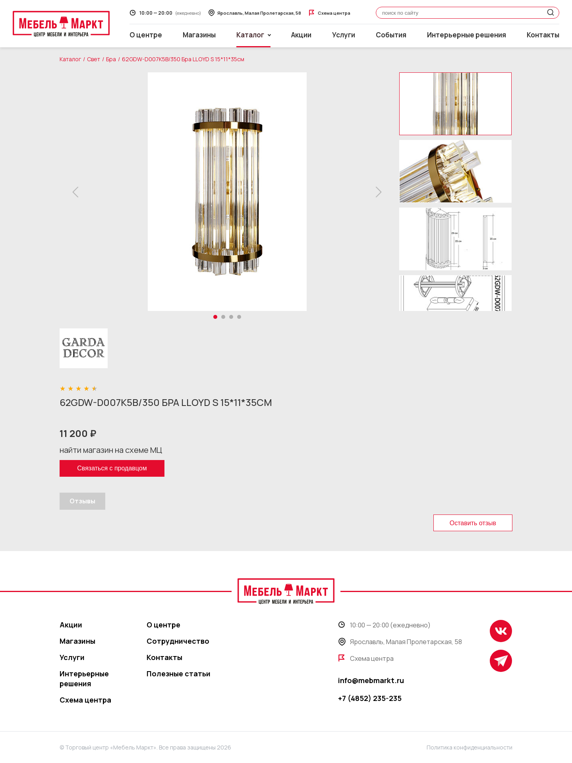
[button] (77, 192)
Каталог (70, 59)
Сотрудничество (178, 641)
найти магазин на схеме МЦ (111, 450)
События (391, 34)
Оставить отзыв (473, 523)
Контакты (543, 34)
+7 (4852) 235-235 (370, 698)
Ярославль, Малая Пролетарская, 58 (400, 641)
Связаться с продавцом (112, 468)
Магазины (199, 34)
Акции (301, 34)
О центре (145, 34)
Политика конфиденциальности (469, 747)
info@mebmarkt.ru (371, 680)
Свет (93, 59)
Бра (111, 59)
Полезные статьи (179, 673)
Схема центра (85, 700)
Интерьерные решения (466, 34)
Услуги (343, 34)
